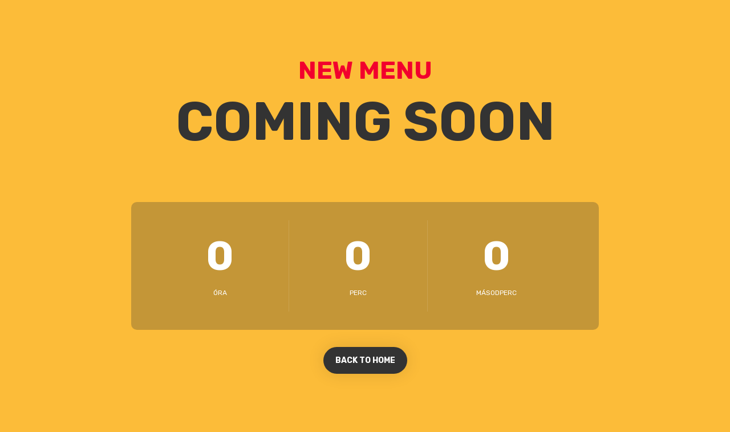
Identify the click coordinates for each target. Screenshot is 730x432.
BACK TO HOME (365, 360)
